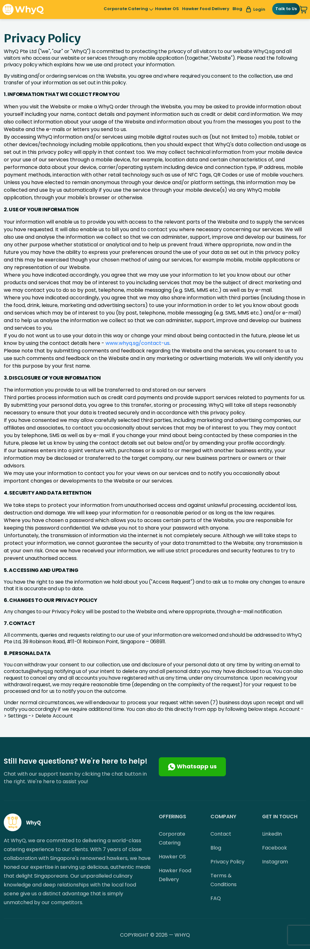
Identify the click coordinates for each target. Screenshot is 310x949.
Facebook (274, 847)
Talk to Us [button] (286, 9)
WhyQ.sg (263, 51)
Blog (237, 9)
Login (255, 9)
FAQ (215, 898)
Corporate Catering (126, 9)
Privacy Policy (227, 861)
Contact (220, 834)
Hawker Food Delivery (205, 9)
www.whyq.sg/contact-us (137, 343)
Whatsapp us (192, 766)
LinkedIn (272, 834)
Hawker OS (167, 9)
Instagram (275, 861)
